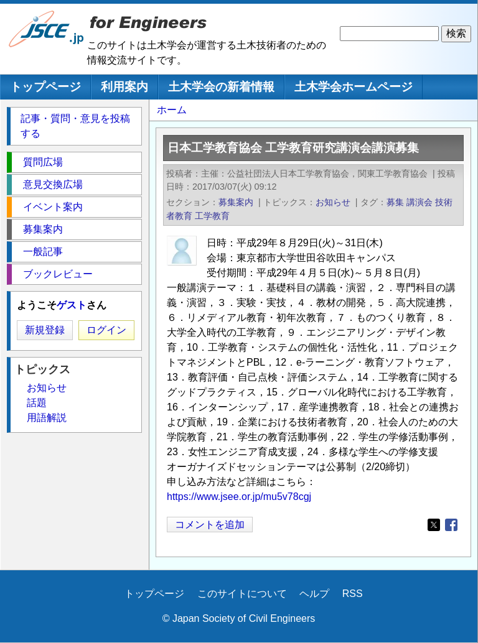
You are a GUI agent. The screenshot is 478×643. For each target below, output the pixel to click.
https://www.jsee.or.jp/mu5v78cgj (239, 496)
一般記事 (43, 251)
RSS (352, 593)
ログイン (106, 330)
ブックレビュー (58, 274)
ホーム (172, 109)
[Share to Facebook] (451, 525)
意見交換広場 (53, 184)
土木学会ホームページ (353, 86)
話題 (37, 402)
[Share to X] (434, 525)
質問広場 (43, 162)
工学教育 (212, 216)
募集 (395, 202)
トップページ (45, 86)
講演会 (419, 202)
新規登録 (45, 330)
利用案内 (124, 86)
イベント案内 (53, 206)
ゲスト (72, 305)
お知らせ (333, 202)
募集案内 (235, 202)
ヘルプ (314, 593)
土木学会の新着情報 (221, 86)
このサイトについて (242, 593)
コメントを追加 (210, 524)
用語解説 (47, 417)
